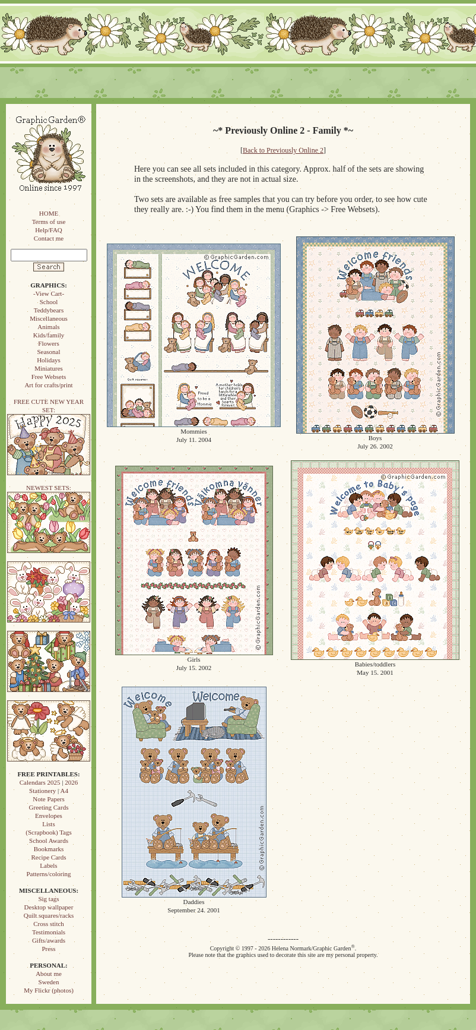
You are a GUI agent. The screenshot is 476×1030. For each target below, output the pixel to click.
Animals (48, 326)
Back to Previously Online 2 (283, 150)
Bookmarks (49, 848)
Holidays (49, 360)
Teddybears (49, 310)
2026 (71, 782)
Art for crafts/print (48, 384)
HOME (48, 213)
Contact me (49, 238)
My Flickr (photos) (49, 990)
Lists (48, 823)
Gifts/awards (48, 940)
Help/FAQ (48, 229)
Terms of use (49, 221)
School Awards (48, 840)
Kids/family (49, 335)
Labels (48, 865)
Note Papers (48, 798)
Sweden (49, 981)
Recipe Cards (48, 857)
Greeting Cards (49, 807)
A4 (64, 790)
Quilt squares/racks (49, 915)
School (49, 301)
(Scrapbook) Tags (49, 832)
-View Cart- (48, 293)
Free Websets (48, 376)
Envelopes (48, 815)
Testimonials (48, 932)
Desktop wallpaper (49, 907)
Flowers (48, 343)
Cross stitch (48, 923)
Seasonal (48, 351)
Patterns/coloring (48, 873)
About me (49, 973)
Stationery (42, 790)
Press (48, 948)
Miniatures (48, 368)
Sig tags (48, 898)
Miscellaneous (49, 318)
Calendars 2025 (40, 782)
